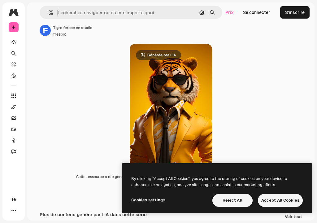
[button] (48, 12)
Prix (229, 12)
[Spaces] (14, 107)
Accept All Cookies (280, 200)
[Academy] (14, 199)
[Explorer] (14, 76)
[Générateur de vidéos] (14, 129)
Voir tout (293, 217)
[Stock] (14, 64)
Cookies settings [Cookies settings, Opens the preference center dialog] (148, 200)
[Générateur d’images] (14, 118)
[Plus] (14, 211)
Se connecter (256, 12)
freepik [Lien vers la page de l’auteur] (59, 34)
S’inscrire (295, 12)
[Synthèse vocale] (14, 140)
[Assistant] (14, 151)
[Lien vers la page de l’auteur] (45, 30)
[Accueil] (14, 42)
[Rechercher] (14, 53)
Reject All (232, 200)
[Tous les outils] (14, 96)
